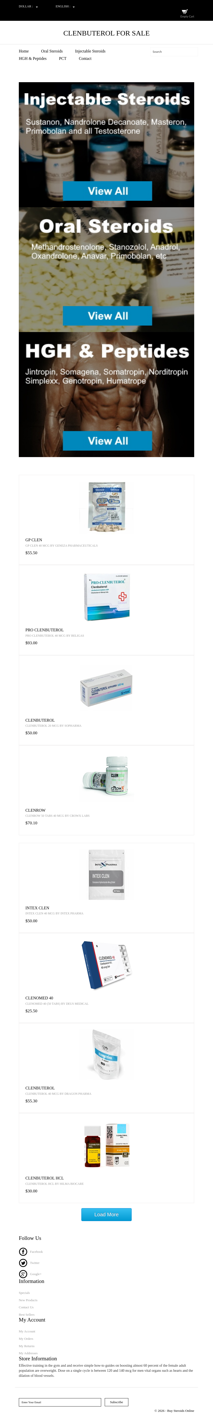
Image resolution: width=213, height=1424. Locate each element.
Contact (85, 58)
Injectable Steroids (90, 51)
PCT (62, 58)
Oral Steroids (52, 51)
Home (24, 51)
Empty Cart (187, 16)
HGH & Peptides (33, 58)
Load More (106, 1214)
